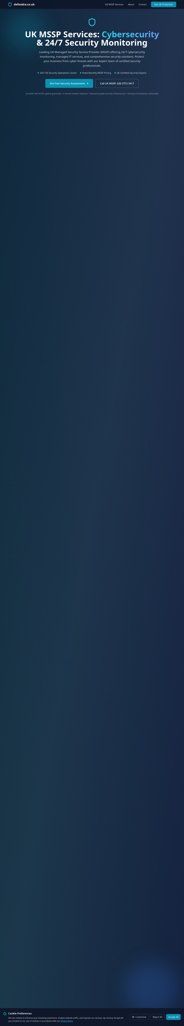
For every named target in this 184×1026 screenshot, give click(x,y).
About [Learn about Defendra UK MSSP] (131, 4)
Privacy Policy (67, 1021)
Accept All (173, 1017)
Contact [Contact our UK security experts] (143, 4)
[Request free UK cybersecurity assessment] (69, 83)
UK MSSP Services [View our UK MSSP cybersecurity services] (114, 4)
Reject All (157, 1017)
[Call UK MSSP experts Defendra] (117, 83)
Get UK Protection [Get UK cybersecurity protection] (163, 4)
